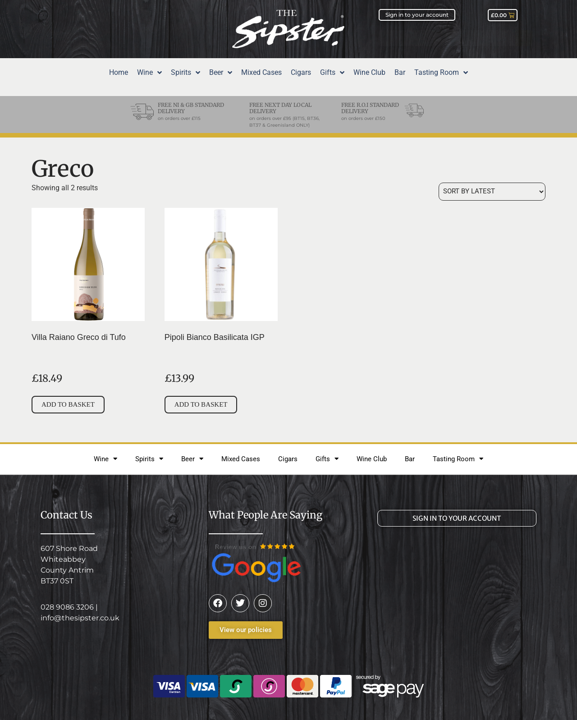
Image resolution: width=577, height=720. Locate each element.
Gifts (327, 459)
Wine (105, 459)
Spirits (149, 459)
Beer (192, 459)
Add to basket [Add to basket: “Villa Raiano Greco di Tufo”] (68, 404)
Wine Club (372, 459)
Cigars (288, 459)
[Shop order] (492, 192)
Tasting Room (458, 459)
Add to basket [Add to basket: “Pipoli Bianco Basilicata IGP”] (201, 404)
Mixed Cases (240, 459)
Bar (410, 459)
